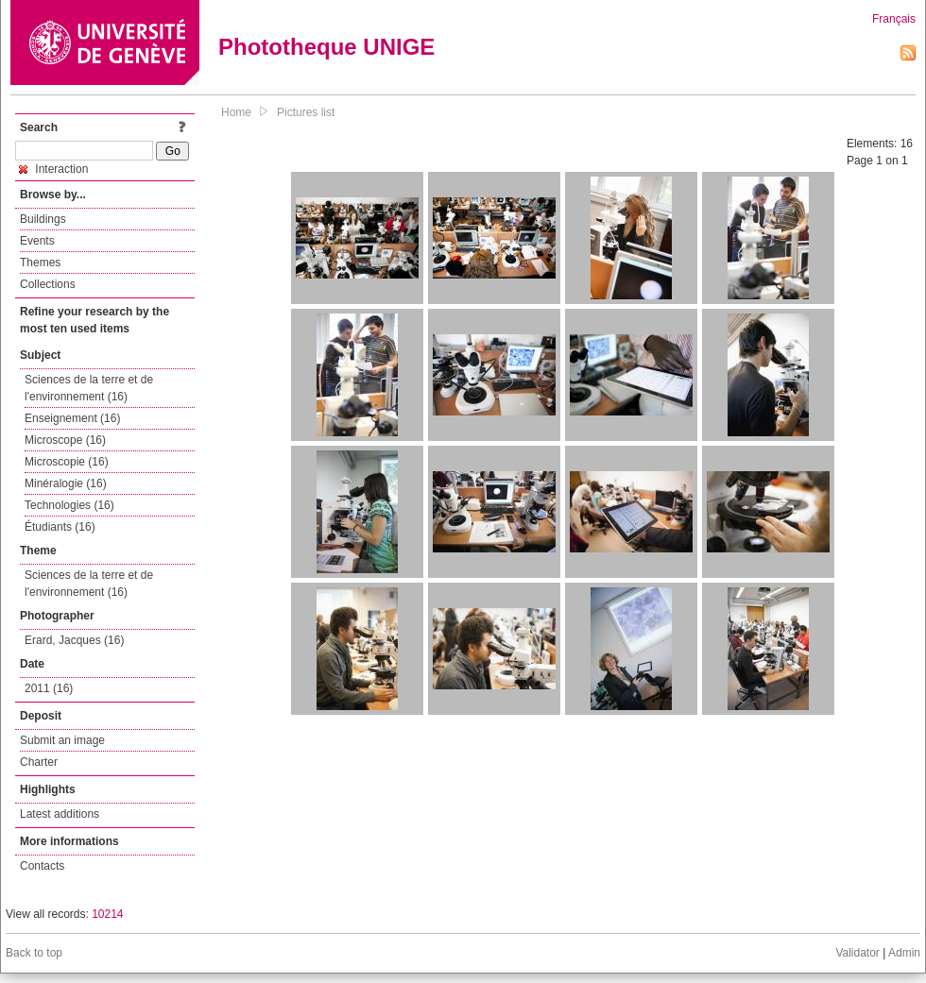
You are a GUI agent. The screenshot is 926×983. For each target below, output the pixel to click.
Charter (39, 762)
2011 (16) (49, 688)
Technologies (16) (69, 505)
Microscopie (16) (67, 461)
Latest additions (59, 814)
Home (236, 112)
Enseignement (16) (72, 418)
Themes (40, 262)
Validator (857, 952)
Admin (904, 952)
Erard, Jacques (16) (74, 640)
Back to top (34, 952)
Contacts (42, 866)
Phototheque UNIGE (326, 46)
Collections (48, 284)
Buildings (43, 219)
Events (37, 240)
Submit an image (62, 740)
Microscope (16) (65, 440)
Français (894, 18)
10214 (107, 914)
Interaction (53, 169)
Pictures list (305, 112)
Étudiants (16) (60, 527)
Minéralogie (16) (66, 483)
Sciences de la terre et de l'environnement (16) (89, 388)
